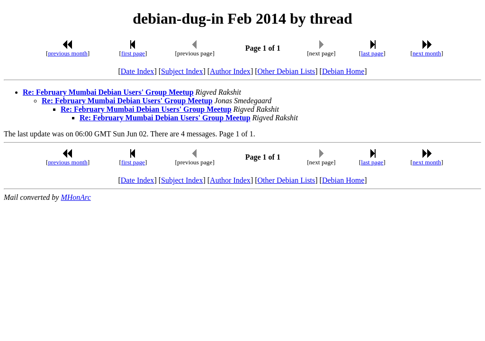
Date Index (137, 71)
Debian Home (343, 71)
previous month (67, 53)
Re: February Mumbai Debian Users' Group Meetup (108, 92)
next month (427, 53)
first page (133, 53)
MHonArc (75, 197)
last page (372, 53)
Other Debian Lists (286, 71)
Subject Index (182, 71)
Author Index (230, 71)
